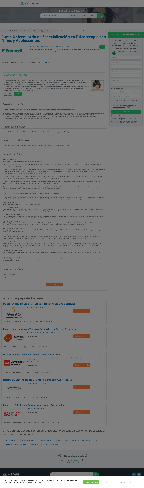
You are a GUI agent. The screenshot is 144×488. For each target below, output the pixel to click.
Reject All (109, 482)
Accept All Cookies (91, 482)
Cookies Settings (126, 482)
